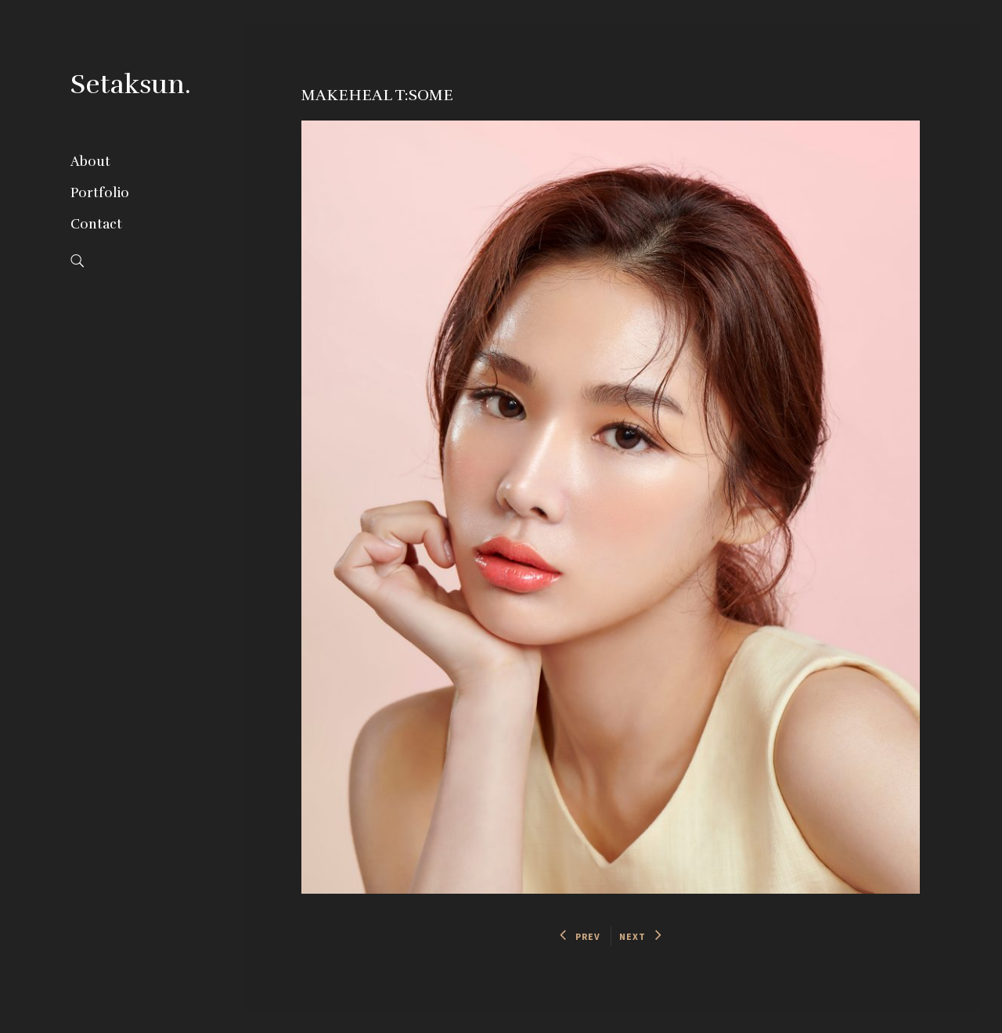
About (90, 161)
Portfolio (99, 193)
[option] (611, 507)
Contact (96, 224)
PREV (580, 936)
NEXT (640, 936)
